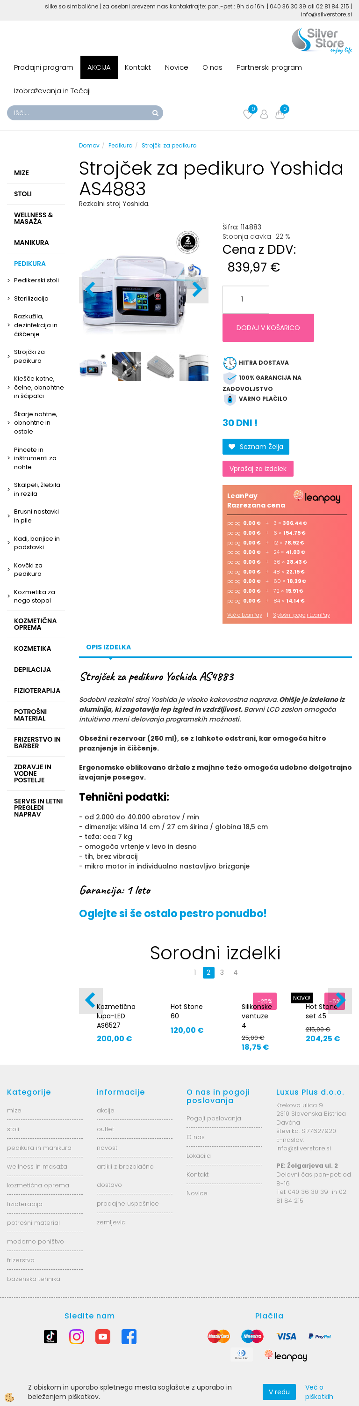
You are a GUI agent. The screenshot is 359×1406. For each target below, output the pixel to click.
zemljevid (111, 1222)
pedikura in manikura (39, 1147)
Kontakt (138, 67)
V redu (279, 1392)
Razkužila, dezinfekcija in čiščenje (35, 325)
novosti (108, 1147)
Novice (176, 67)
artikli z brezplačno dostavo (125, 1175)
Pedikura (120, 145)
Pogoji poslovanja (214, 1118)
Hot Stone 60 (187, 1011)
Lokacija (199, 1155)
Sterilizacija (31, 298)
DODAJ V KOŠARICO (268, 327)
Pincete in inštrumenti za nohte (35, 458)
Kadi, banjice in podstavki (37, 543)
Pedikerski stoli (36, 280)
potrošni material (33, 1222)
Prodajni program (43, 67)
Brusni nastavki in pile (36, 516)
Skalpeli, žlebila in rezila (37, 489)
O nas (212, 67)
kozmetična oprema (38, 1185)
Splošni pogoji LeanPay (301, 614)
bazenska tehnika (33, 1278)
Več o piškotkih (319, 1392)
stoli (13, 1129)
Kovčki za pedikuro (28, 570)
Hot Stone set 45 (322, 1011)
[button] (196, 290)
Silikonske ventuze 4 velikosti (257, 1020)
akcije (106, 1110)
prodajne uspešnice (128, 1203)
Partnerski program (269, 67)
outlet (105, 1129)
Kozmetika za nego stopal (34, 596)
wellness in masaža (37, 1166)
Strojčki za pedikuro (29, 356)
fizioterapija (25, 1204)
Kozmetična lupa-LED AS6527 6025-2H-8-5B (116, 1025)
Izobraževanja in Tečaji (52, 91)
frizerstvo (21, 1260)
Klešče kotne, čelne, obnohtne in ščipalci (39, 387)
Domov (89, 145)
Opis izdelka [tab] (108, 647)
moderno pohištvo (35, 1241)
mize (14, 1110)
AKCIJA (99, 67)
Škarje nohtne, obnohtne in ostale (35, 423)
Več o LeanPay (244, 614)
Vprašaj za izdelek (258, 468)
